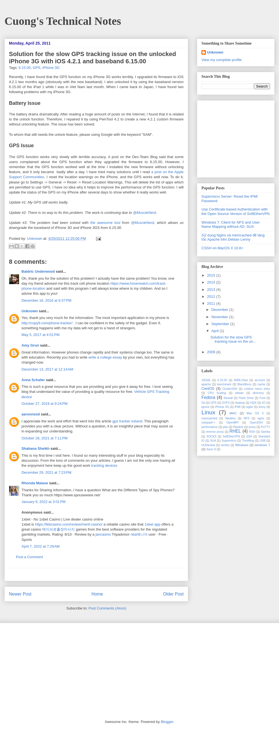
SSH (249, 436)
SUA (213, 440)
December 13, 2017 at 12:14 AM (47, 369)
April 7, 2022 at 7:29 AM (40, 546)
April (215, 331)
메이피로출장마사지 (58, 529)
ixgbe (249, 406)
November (220, 317)
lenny (262, 406)
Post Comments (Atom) (107, 608)
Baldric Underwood (38, 271)
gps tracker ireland (127, 421)
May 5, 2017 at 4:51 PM (40, 335)
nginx (261, 418)
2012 (211, 296)
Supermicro (229, 440)
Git (203, 402)
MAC (233, 413)
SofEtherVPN (231, 436)
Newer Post (20, 594)
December (220, 310)
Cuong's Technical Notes (62, 21)
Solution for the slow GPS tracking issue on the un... (233, 339)
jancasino (103, 534)
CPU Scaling (217, 393)
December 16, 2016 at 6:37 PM (46, 300)
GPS (36, 68)
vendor (225, 445)
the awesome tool (105, 223)
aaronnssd (30, 414)
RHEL (235, 431)
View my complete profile (221, 60)
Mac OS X (255, 413)
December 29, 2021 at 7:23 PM (46, 472)
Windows (241, 445)
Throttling (248, 440)
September (220, 324)
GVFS (226, 402)
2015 (211, 275)
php (225, 427)
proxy (252, 427)
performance (209, 427)
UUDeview (208, 445)
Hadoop (240, 402)
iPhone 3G (50, 68)
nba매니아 (139, 534)
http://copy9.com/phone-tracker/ (47, 323)
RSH (252, 431)
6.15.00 (25, 68)
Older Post (173, 594)
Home (97, 594)
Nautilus (230, 418)
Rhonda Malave (34, 483)
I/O (264, 402)
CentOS (207, 388)
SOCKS (211, 436)
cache (261, 384)
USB (262, 440)
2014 (211, 282)
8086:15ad (241, 380)
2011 (211, 303)
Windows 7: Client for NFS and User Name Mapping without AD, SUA (230, 224)
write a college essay (105, 357)
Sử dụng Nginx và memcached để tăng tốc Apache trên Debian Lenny (232, 237)
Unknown (35, 238)
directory (258, 393)
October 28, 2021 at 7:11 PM (44, 438)
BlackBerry (244, 384)
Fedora (208, 397)
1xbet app (152, 524)
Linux (208, 412)
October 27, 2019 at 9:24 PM (44, 403)
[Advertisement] (96, 574)
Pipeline (238, 427)
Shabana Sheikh (35, 448)
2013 (211, 289)
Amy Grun (30, 345)
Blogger (167, 722)
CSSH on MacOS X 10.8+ (222, 248)
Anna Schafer (33, 380)
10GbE (205, 380)
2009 (211, 352)
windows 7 (262, 445)
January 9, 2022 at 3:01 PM (43, 502)
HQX (253, 402)
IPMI (237, 406)
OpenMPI (232, 422)
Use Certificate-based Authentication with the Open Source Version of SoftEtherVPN (235, 211)
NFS (246, 418)
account (260, 380)
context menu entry (257, 388)
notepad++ (208, 422)
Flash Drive (246, 398)
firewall (228, 398)
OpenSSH (256, 422)
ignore (205, 406)
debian (239, 393)
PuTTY (265, 427)
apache (206, 384)
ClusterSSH (229, 388)
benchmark (224, 384)
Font (262, 398)
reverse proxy (215, 431)
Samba (265, 431)
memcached (209, 418)
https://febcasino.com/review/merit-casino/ (68, 524)
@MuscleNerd (144, 213)
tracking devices (104, 465)
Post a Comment (29, 557)
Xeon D (211, 449)
